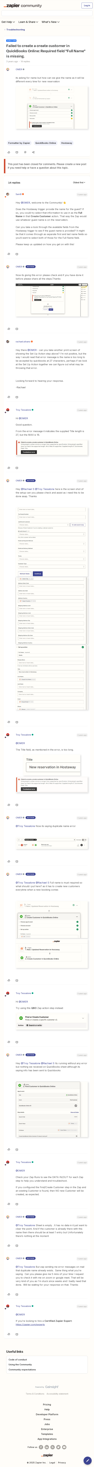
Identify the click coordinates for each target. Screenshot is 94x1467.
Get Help (8, 22)
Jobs (47, 1424)
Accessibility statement (57, 1394)
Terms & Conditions (35, 1394)
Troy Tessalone (23, 409)
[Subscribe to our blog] (52, 1447)
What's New (51, 22)
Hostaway (66, 143)
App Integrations (47, 1438)
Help (47, 1409)
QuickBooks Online (45, 143)
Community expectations (22, 1369)
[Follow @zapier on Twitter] (58, 1447)
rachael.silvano (23, 341)
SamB (19, 194)
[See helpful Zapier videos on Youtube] (64, 1447)
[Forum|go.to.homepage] (23, 5)
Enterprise (47, 1429)
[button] (87, 5)
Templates (47, 1434)
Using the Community (20, 1364)
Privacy (62, 1462)
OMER (19, 69)
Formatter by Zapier (19, 143)
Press (47, 1419)
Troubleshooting (15, 29)
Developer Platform (47, 1414)
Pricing (47, 1404)
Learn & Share (28, 22)
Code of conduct (18, 1359)
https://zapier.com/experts (30, 1324)
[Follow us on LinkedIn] (47, 1447)
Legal (52, 1462)
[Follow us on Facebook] (41, 1447)
